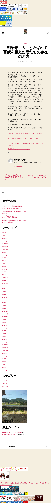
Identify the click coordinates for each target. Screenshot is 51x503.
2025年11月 (5, 247)
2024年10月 (5, 283)
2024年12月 (5, 278)
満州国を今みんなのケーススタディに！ (19, 149)
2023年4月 (4, 334)
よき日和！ (12, 153)
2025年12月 (5, 244)
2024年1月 (4, 309)
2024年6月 (4, 295)
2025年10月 (5, 250)
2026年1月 (4, 241)
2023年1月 (4, 342)
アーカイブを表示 (18, 166)
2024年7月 (4, 292)
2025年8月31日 (31, 61)
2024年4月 (4, 300)
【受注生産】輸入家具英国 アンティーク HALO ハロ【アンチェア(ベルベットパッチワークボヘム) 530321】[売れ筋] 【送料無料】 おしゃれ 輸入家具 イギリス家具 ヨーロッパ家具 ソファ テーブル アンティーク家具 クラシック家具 (25, 478)
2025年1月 (4, 275)
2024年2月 (4, 306)
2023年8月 (4, 323)
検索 (3, 193)
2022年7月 (4, 359)
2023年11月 (5, 314)
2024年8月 (4, 289)
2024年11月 (5, 281)
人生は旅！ (25, 43)
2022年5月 (4, 365)
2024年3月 (4, 303)
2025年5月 (4, 264)
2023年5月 (4, 331)
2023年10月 (5, 317)
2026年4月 (4, 233)
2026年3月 (4, 236)
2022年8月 (4, 356)
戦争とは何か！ (6, 387)
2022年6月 (4, 362)
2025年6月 (4, 261)
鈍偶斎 (23, 61)
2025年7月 (4, 258)
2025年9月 (4, 253)
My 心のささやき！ (12, 446)
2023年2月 (4, 340)
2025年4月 (4, 267)
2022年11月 (5, 348)
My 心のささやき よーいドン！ (9, 433)
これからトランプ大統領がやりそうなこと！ (12, 206)
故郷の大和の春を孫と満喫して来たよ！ (11, 209)
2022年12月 (5, 345)
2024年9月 (4, 286)
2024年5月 (4, 297)
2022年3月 (4, 370)
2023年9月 (4, 320)
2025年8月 (4, 255)
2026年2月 (4, 239)
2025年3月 (4, 269)
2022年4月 (4, 368)
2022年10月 (5, 351)
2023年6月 (4, 328)
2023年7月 (4, 325)
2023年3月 (4, 337)
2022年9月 (4, 354)
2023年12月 (5, 311)
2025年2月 (4, 272)
